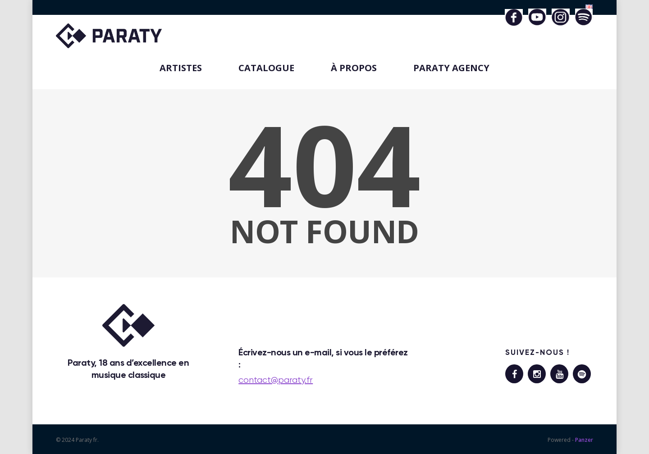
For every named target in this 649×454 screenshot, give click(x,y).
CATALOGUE (266, 68)
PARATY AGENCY (451, 68)
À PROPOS (354, 68)
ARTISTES (181, 68)
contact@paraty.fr (275, 380)
